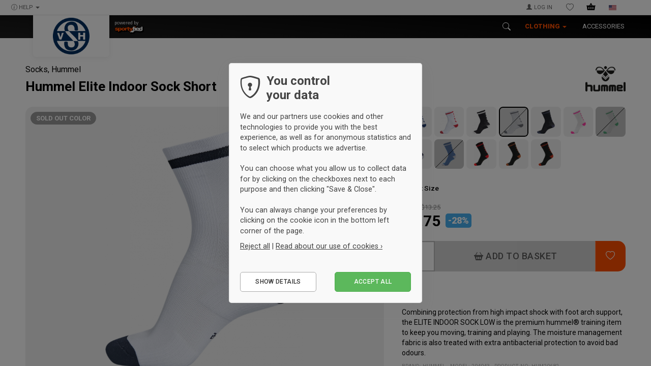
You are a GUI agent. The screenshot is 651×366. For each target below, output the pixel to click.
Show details (278, 281)
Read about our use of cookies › (329, 246)
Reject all (255, 246)
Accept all (373, 281)
